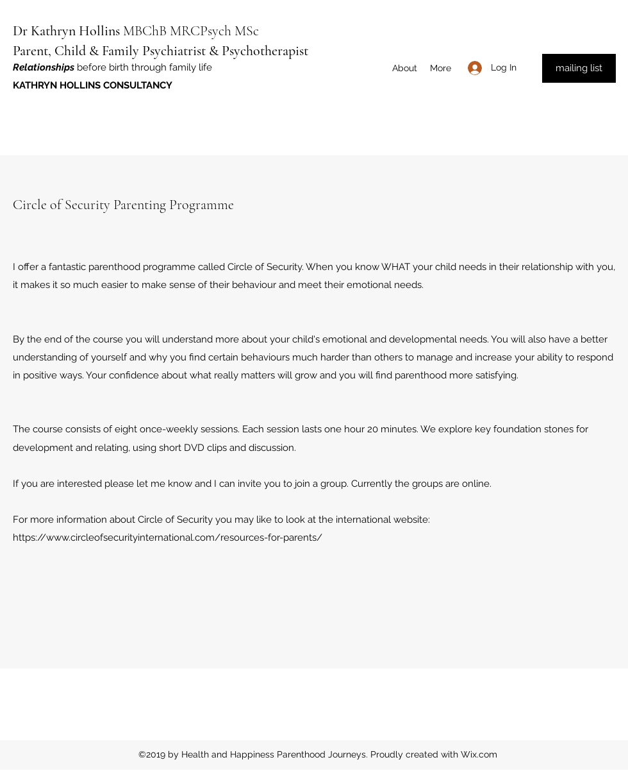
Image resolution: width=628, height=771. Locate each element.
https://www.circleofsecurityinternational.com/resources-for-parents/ (167, 537)
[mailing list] (579, 68)
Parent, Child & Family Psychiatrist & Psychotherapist (160, 50)
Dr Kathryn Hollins (66, 30)
